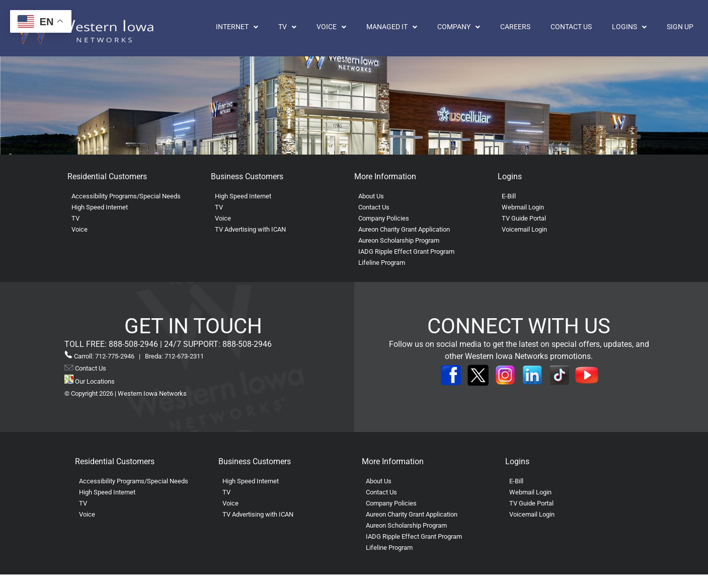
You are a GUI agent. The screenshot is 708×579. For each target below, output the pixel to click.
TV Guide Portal (524, 218)
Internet (237, 27)
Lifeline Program (381, 262)
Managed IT (391, 27)
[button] (237, 27)
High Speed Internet (99, 207)
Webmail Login (523, 207)
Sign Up (680, 27)
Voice (331, 27)
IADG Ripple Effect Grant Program (406, 251)
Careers (515, 27)
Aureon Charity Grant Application (404, 229)
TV (287, 27)
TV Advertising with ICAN (250, 229)
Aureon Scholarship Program (398, 240)
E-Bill (509, 196)
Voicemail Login (524, 229)
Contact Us (571, 27)
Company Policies (383, 218)
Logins (629, 27)
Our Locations (89, 381)
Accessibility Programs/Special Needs (126, 196)
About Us (371, 196)
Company (458, 27)
